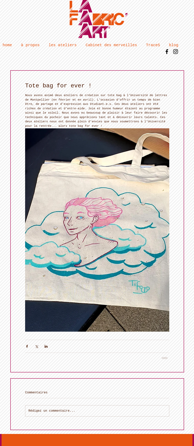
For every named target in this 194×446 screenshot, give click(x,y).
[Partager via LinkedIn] (46, 346)
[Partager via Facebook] (27, 346)
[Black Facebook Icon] (167, 51)
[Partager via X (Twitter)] (36, 346)
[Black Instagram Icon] (175, 51)
